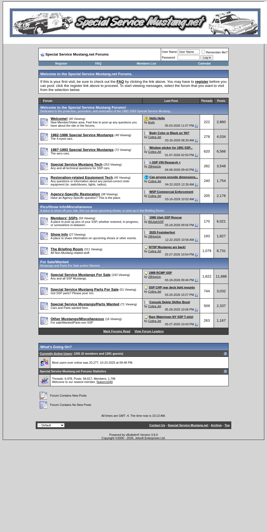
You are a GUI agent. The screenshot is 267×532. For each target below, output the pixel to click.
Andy (151, 122)
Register (61, 63)
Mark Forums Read (116, 331)
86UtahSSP (156, 221)
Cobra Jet (154, 137)
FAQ (98, 63)
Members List (146, 63)
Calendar (204, 63)
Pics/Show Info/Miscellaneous (66, 207)
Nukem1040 (104, 382)
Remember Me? (214, 52)
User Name (169, 51)
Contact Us (157, 425)
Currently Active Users (56, 353)
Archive (216, 425)
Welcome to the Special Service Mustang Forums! (83, 107)
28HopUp (154, 166)
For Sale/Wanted (54, 262)
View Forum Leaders (148, 331)
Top (227, 425)
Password (168, 57)
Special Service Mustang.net (188, 425)
